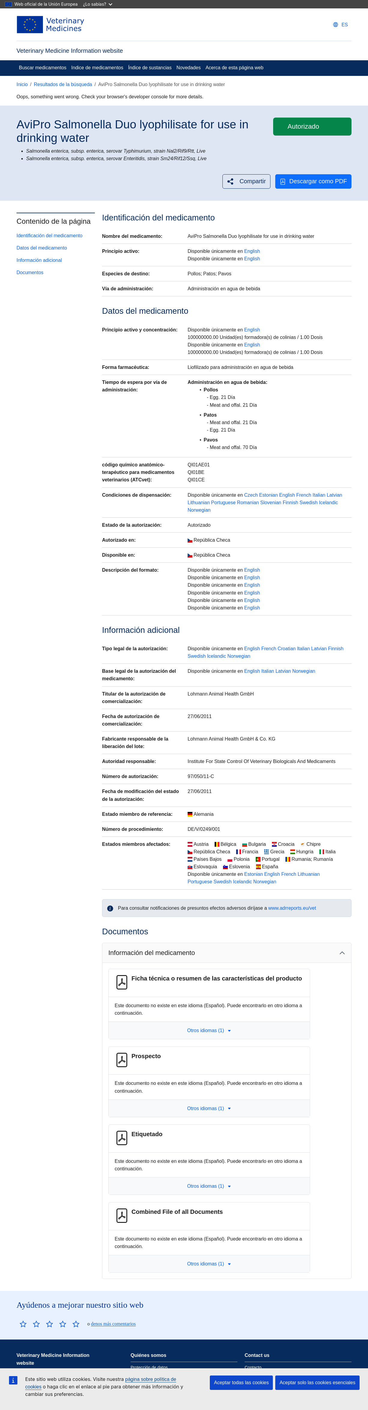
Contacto (253, 1367)
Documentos (30, 272)
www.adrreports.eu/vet (292, 908)
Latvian (334, 495)
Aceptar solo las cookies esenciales (317, 1382)
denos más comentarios (113, 1323)
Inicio (22, 84)
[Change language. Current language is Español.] (340, 24)
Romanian (248, 502)
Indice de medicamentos (97, 67)
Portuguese (223, 502)
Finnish (290, 502)
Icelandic (328, 502)
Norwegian (199, 510)
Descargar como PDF (313, 181)
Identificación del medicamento (50, 235)
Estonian (268, 495)
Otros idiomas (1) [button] (209, 1030)
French (303, 495)
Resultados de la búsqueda (63, 84)
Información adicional (39, 260)
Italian (318, 495)
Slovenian (270, 502)
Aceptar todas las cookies (241, 1382)
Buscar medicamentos (42, 67)
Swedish (309, 502)
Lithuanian (199, 502)
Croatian (287, 648)
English (252, 251)
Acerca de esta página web (235, 67)
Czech (251, 495)
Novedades (188, 67)
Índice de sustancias (150, 67)
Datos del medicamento (42, 247)
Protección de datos (149, 1367)
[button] (246, 181)
